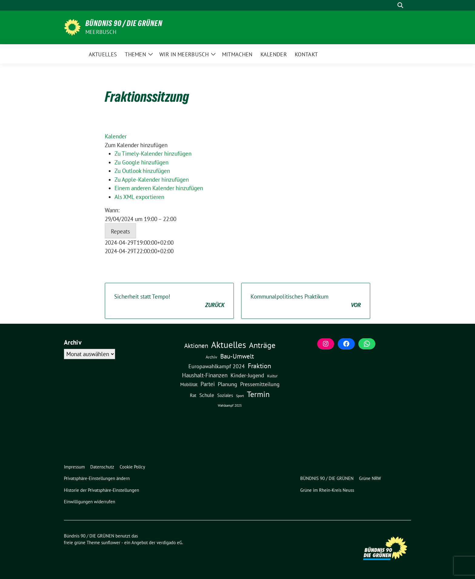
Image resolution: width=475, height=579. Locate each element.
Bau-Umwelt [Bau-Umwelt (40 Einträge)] (237, 356)
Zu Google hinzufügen (141, 162)
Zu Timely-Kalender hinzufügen (153, 153)
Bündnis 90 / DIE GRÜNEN (123, 23)
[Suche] (391, 5)
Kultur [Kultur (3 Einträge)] (272, 376)
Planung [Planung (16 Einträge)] (227, 384)
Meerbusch (100, 31)
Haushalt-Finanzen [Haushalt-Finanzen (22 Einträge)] (205, 375)
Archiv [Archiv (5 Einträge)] (211, 357)
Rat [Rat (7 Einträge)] (193, 395)
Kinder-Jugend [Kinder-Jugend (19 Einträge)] (247, 375)
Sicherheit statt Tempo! (169, 301)
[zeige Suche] (400, 5)
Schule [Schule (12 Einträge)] (206, 395)
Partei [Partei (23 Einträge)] (208, 384)
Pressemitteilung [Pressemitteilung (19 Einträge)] (260, 384)
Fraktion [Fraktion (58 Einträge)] (259, 366)
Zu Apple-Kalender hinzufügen (152, 179)
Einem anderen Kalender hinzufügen (159, 188)
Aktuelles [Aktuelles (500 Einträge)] (228, 344)
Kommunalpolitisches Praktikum (306, 301)
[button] (136, 145)
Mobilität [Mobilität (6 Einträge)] (189, 384)
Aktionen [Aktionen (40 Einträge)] (196, 346)
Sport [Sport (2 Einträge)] (240, 395)
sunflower (110, 542)
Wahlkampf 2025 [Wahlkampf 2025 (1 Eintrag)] (230, 405)
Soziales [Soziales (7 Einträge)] (225, 395)
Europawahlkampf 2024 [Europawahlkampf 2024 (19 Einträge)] (216, 366)
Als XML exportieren (139, 196)
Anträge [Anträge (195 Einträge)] (262, 345)
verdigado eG (169, 542)
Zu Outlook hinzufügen (142, 170)
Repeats (120, 231)
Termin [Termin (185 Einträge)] (258, 394)
